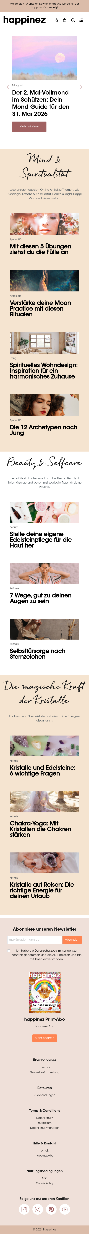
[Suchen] (73, 20)
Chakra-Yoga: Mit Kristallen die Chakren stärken (40, 829)
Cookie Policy (44, 1183)
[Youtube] (64, 1209)
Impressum (44, 1123)
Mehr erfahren (29, 126)
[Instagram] (37, 1209)
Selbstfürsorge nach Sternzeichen (37, 654)
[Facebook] (24, 1209)
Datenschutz (44, 1118)
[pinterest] (51, 1209)
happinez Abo (44, 1156)
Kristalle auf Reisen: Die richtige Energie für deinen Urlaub (42, 891)
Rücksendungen (44, 1095)
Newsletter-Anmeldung (44, 1072)
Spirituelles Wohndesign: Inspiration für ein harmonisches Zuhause (43, 371)
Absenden (72, 939)
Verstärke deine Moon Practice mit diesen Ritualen (40, 309)
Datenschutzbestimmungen (54, 950)
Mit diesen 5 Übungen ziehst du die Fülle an (40, 250)
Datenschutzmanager (44, 1128)
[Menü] (81, 20)
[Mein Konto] (57, 20)
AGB (55, 955)
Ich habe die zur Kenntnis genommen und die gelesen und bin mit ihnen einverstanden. (47, 955)
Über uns (44, 1067)
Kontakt (44, 1151)
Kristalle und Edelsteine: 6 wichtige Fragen (42, 771)
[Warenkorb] (65, 20)
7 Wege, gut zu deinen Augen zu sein (40, 599)
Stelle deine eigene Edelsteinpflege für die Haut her (41, 540)
